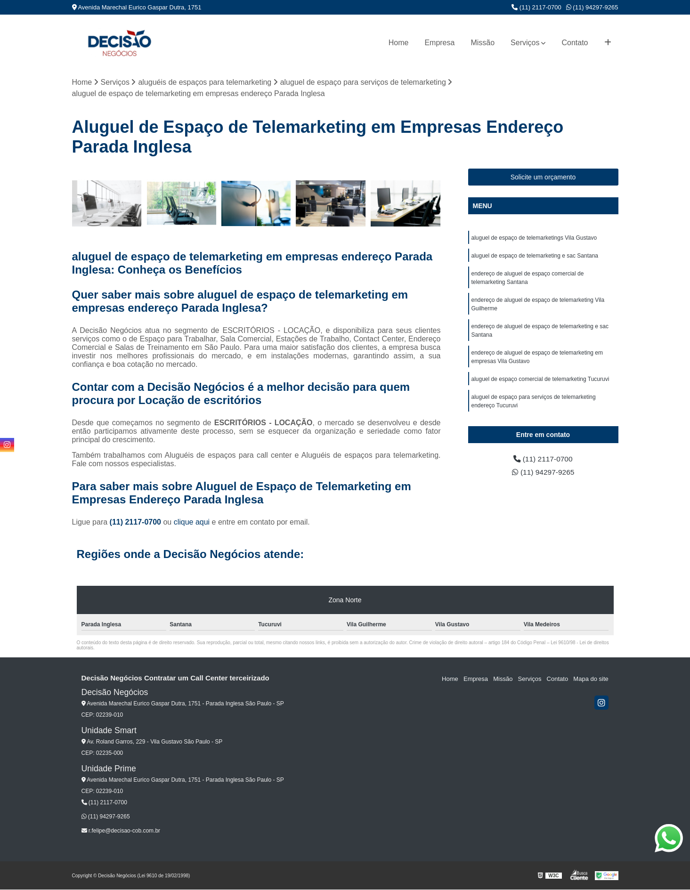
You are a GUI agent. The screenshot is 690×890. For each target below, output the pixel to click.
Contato (574, 43)
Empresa (439, 43)
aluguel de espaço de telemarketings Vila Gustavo (534, 238)
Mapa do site (591, 678)
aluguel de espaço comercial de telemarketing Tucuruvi (540, 379)
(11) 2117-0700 (536, 7)
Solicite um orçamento (543, 177)
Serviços (525, 43)
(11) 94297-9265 (592, 7)
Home (399, 43)
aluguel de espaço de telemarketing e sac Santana (535, 255)
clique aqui (192, 522)
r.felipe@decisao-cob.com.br (121, 831)
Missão (483, 43)
